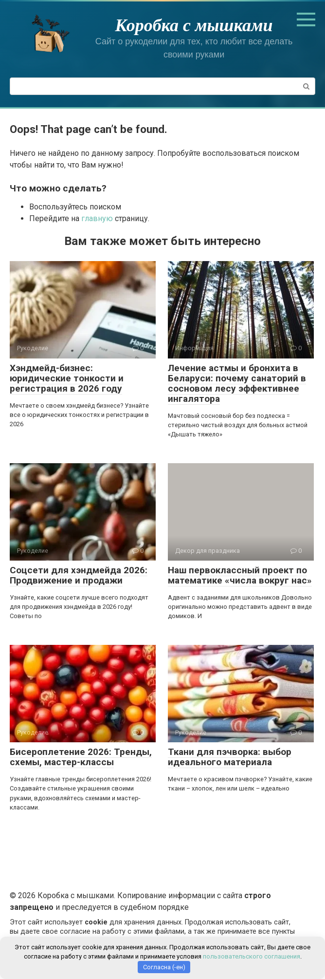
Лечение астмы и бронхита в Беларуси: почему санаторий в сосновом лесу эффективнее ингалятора (237, 383)
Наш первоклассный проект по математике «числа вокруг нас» (240, 575)
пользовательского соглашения (251, 956)
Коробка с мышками (194, 25)
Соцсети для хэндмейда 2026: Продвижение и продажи (78, 575)
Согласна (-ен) (164, 967)
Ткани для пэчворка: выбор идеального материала (229, 757)
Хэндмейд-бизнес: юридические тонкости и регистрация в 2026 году (67, 378)
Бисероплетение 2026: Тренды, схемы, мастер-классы (81, 757)
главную (97, 218)
